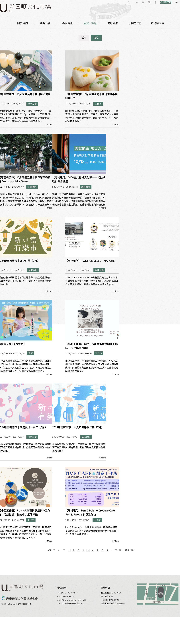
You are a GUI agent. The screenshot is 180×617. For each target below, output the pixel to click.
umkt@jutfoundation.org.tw (71, 600)
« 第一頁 (51, 550)
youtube (137, 2)
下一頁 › (118, 550)
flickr (131, 2)
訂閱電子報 (160, 2)
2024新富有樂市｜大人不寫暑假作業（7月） (78, 427)
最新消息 (45, 23)
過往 (96, 37)
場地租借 (112, 23)
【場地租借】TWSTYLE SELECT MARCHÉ (90, 260)
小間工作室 (135, 23)
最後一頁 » (130, 550)
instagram (143, 2)
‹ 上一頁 (61, 550)
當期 (84, 37)
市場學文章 (157, 23)
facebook (149, 2)
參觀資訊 (67, 23)
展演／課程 (90, 23)
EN (171, 2)
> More (48, 124)
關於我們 (22, 23)
